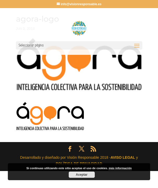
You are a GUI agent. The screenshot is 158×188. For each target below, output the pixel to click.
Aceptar (81, 175)
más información (120, 168)
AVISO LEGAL (122, 157)
